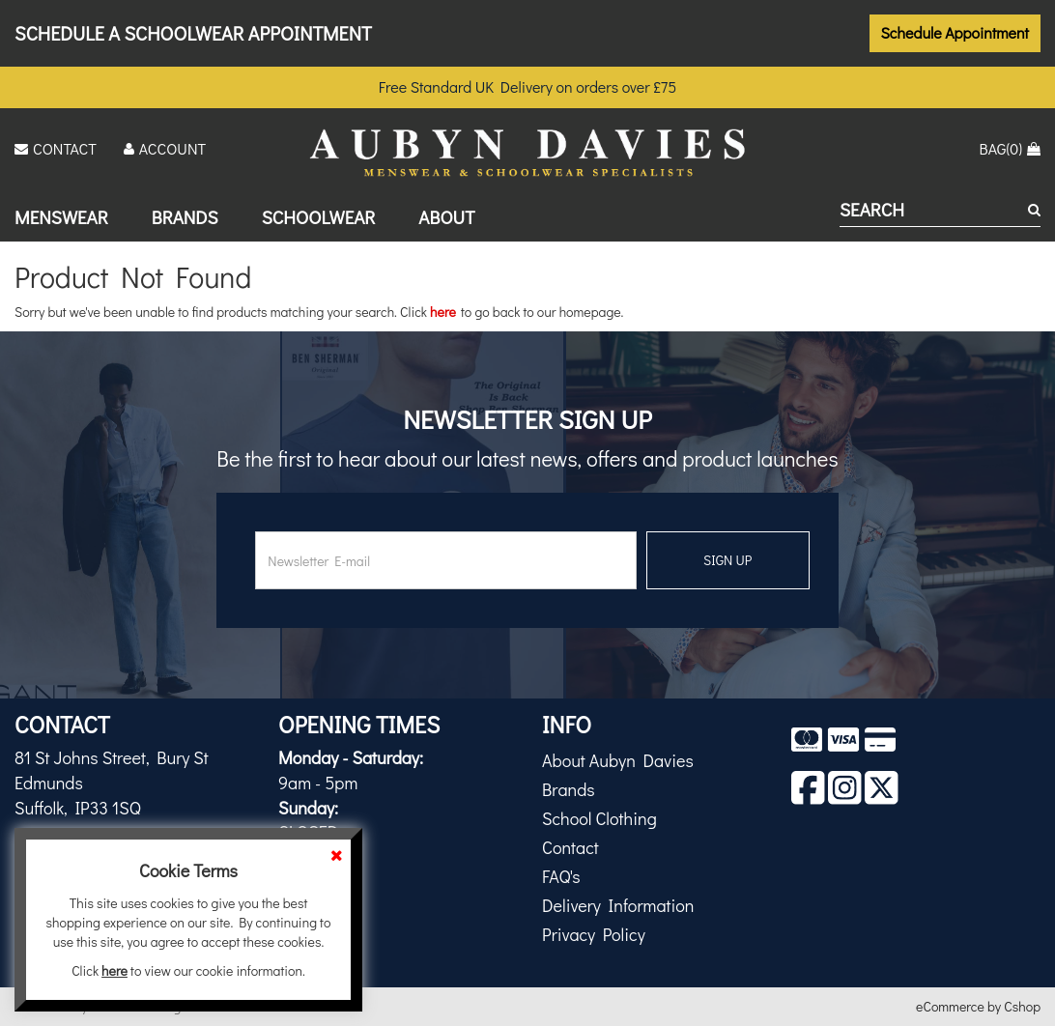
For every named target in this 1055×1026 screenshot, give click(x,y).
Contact (570, 847)
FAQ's (561, 876)
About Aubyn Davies (618, 760)
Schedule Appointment (955, 32)
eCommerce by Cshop (978, 1006)
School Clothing (599, 818)
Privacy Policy (593, 934)
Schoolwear (319, 217)
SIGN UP (727, 560)
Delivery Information (618, 905)
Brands (185, 217)
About (446, 217)
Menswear (61, 217)
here (443, 311)
